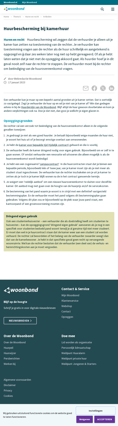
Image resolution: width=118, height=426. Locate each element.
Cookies (8, 396)
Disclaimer (10, 385)
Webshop (66, 306)
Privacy (8, 390)
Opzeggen (67, 317)
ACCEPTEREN (104, 419)
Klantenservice (69, 300)
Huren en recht (32, 16)
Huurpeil (8, 347)
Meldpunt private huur (74, 358)
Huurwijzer (10, 353)
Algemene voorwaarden (17, 379)
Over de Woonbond (15, 342)
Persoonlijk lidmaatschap (75, 347)
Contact (66, 311)
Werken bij (10, 364)
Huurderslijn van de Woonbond (38, 107)
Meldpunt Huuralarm (73, 353)
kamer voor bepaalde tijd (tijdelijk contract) (44, 145)
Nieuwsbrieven (20, 320)
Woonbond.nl (10, 2)
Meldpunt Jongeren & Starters (78, 364)
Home (6, 16)
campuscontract (49, 164)
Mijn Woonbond (29, 2)
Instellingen (95, 410)
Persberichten (12, 358)
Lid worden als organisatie (76, 342)
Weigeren (84, 419)
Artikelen (47, 16)
